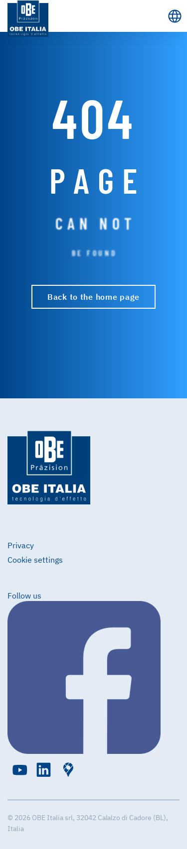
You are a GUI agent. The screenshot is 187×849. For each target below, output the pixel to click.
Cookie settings (35, 560)
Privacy (20, 545)
